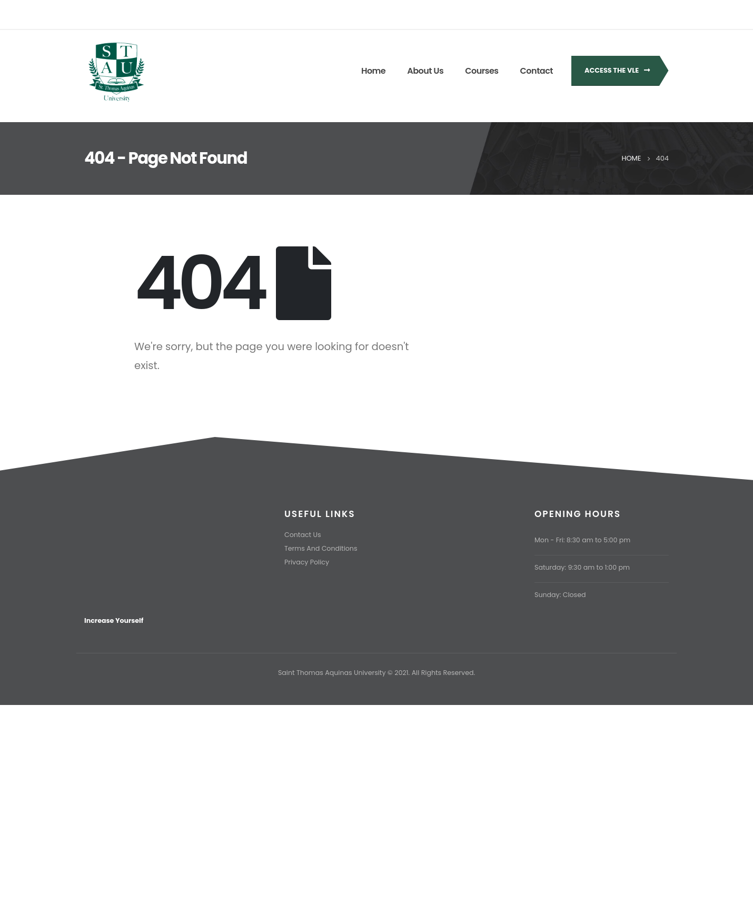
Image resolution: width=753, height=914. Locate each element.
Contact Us (302, 534)
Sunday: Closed (560, 594)
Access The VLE (617, 70)
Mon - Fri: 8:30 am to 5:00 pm (582, 539)
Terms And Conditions (320, 548)
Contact (536, 71)
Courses (481, 71)
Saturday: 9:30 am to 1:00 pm (582, 567)
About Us (425, 71)
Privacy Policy (306, 562)
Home (373, 71)
